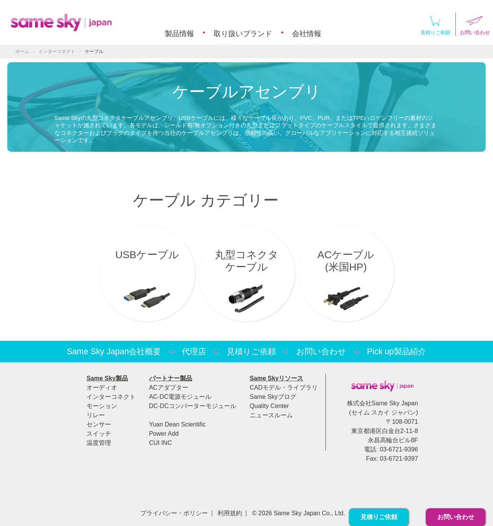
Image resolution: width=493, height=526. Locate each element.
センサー (98, 424)
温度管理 (98, 443)
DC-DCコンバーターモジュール (193, 406)
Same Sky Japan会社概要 (114, 351)
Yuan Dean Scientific (177, 424)
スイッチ (98, 433)
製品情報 (179, 34)
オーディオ (101, 387)
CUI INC (160, 443)
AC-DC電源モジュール (180, 396)
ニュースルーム (271, 415)
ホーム (22, 51)
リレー (95, 415)
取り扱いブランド (243, 34)
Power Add (164, 433)
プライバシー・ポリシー (174, 513)
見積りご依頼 (435, 24)
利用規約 (229, 513)
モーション (101, 406)
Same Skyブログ (273, 396)
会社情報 (306, 34)
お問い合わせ (321, 351)
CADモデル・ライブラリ (284, 387)
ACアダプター (168, 387)
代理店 (194, 351)
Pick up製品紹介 (396, 351)
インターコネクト (56, 51)
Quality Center (269, 406)
